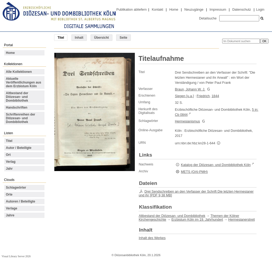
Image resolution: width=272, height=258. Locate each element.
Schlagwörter (16, 187)
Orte (9, 194)
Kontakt (157, 9)
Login (260, 9)
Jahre (10, 215)
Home (173, 9)
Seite (123, 37)
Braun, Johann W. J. (190, 89)
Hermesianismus (187, 121)
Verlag (10, 162)
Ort (8, 155)
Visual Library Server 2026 (16, 256)
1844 (215, 96)
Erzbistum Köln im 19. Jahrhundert (197, 219)
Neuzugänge (194, 9)
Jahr (9, 168)
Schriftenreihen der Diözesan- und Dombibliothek (20, 118)
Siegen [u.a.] (184, 96)
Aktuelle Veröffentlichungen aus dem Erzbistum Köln (23, 82)
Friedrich (203, 96)
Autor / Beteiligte (18, 148)
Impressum (218, 9)
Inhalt (79, 37)
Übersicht (101, 37)
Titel (9, 141)
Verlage (11, 208)
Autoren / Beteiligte (20, 201)
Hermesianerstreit (241, 219)
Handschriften (16, 107)
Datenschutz (241, 9)
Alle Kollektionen (19, 72)
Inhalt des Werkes (152, 238)
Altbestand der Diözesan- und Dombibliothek (17, 96)
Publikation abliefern (131, 9)
